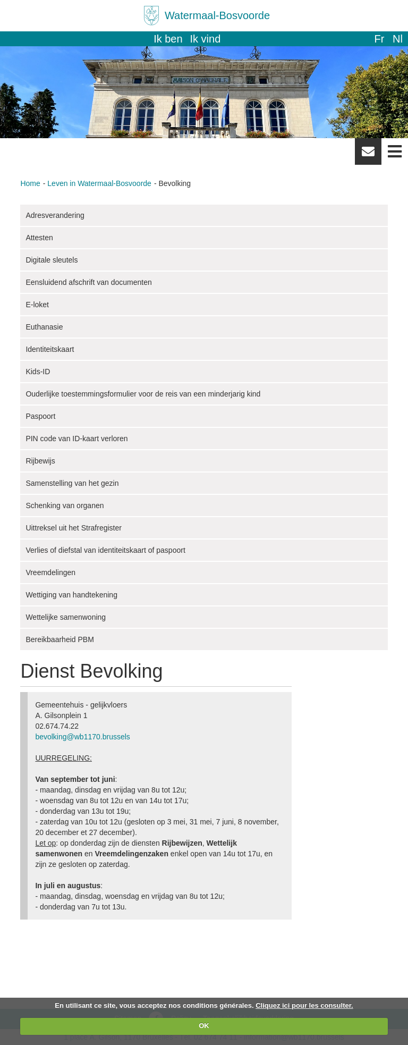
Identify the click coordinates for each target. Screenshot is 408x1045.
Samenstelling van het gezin (72, 483)
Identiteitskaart (50, 349)
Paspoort (40, 416)
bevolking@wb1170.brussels (82, 736)
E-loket (37, 304)
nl (398, 39)
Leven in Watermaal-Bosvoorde (99, 183)
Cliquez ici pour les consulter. (304, 1005)
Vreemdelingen (50, 572)
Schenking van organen (65, 505)
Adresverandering (55, 215)
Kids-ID (38, 371)
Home (30, 183)
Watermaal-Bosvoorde (217, 15)
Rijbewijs (40, 461)
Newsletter (368, 155)
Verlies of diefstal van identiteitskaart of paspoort (105, 550)
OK (204, 1026)
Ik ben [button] (168, 39)
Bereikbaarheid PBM (60, 639)
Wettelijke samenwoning (66, 617)
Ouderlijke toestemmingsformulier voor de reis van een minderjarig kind (143, 394)
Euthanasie (44, 327)
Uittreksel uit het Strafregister (74, 528)
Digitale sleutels (52, 260)
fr (379, 39)
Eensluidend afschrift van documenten (88, 282)
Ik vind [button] (205, 39)
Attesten (39, 237)
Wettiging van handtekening (71, 595)
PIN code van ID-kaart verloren (77, 438)
